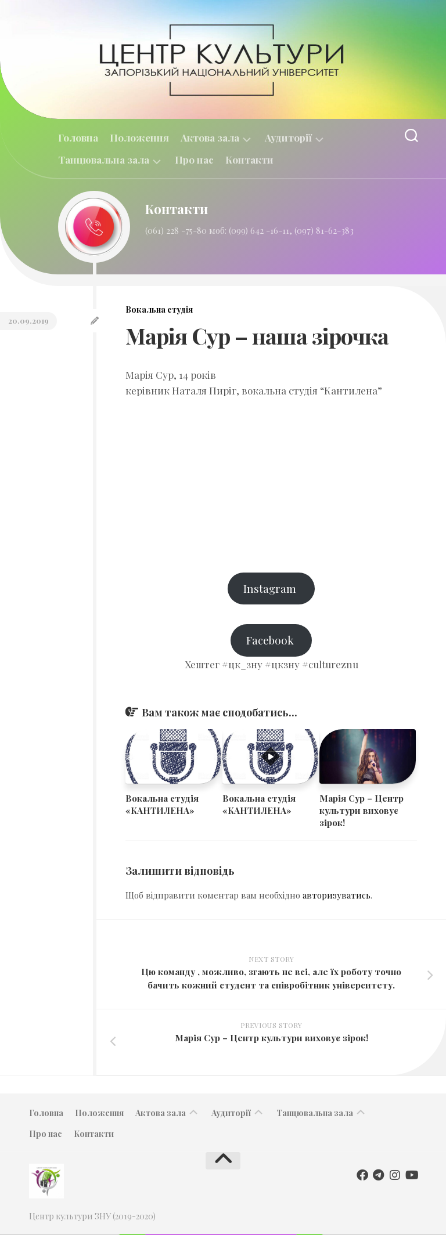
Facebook (271, 641)
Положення (139, 137)
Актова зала (210, 138)
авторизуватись (337, 897)
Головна (78, 137)
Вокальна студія (159, 309)
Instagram (271, 588)
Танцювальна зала (103, 160)
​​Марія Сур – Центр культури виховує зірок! (361, 812)
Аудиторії (288, 138)
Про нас (194, 159)
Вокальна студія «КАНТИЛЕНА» (162, 805)
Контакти (249, 159)
